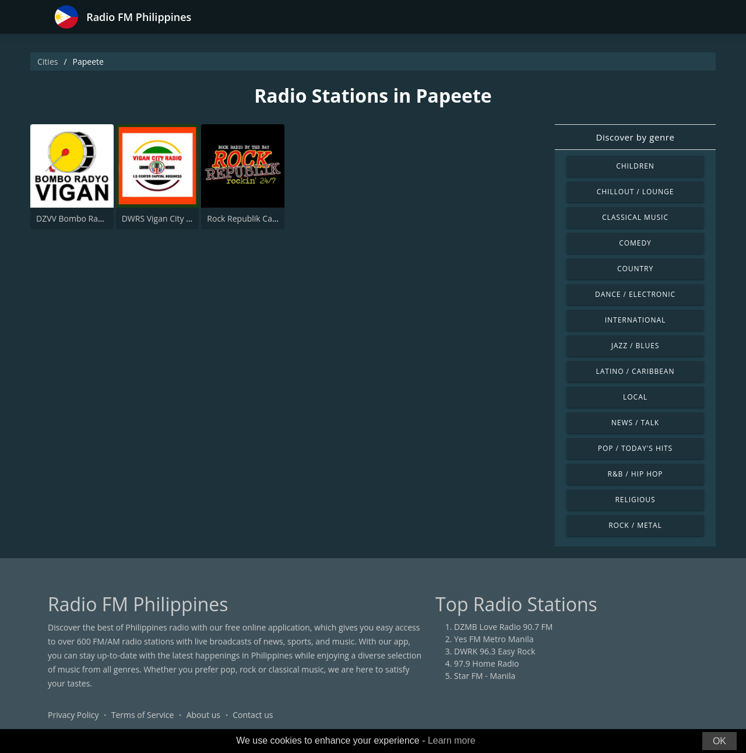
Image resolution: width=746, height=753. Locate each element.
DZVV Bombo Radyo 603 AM (89, 218)
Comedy (635, 243)
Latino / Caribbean (635, 371)
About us (203, 714)
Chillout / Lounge (635, 192)
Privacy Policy (73, 714)
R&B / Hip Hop (635, 474)
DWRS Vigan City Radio (164, 218)
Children (635, 166)
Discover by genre (635, 137)
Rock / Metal (635, 525)
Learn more (452, 740)
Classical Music (635, 217)
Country (635, 269)
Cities (47, 61)
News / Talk (635, 423)
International (635, 320)
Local (635, 397)
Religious (635, 500)
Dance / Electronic (635, 294)
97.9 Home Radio (486, 663)
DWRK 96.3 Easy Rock (494, 651)
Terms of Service (142, 714)
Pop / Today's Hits (635, 448)
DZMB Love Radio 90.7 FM (503, 626)
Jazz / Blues (635, 346)
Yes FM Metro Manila (493, 639)
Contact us (253, 714)
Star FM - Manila (484, 675)
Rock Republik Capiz (245, 218)
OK (719, 741)
